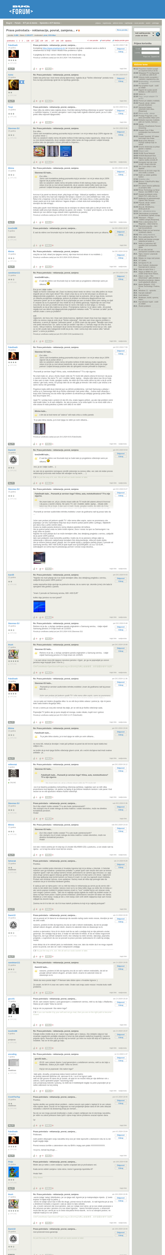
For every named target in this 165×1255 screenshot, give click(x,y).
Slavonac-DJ (14, 128)
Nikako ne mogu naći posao (149, 258)
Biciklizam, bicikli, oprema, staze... (149, 298)
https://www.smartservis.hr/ (54, 48)
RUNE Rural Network (147, 153)
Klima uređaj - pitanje (147, 113)
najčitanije (128, 23)
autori (148, 23)
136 (27, 41)
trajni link (123, 69)
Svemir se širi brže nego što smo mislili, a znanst (149, 172)
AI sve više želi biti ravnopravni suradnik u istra (149, 250)
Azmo (11, 75)
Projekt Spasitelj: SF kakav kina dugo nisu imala (149, 137)
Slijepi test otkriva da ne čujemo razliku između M (148, 159)
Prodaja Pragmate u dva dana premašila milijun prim (149, 117)
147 (52, 41)
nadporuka (123, 162)
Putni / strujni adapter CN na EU (148, 97)
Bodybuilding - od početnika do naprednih (149, 82)
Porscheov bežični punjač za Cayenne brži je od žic (148, 70)
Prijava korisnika (142, 43)
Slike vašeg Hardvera (147, 235)
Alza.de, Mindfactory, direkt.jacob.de (147, 208)
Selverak (12, 861)
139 (41, 41)
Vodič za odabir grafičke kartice (148, 176)
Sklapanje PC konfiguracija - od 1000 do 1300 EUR (149, 74)
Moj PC (11, 69)
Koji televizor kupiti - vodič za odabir (148, 303)
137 (32, 41)
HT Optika (142, 260)
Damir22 (12, 450)
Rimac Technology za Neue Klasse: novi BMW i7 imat (149, 191)
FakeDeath (13, 45)
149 (62, 41)
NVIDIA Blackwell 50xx (147, 156)
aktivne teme (118, 23)
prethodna (11, 41)
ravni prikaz (106, 40)
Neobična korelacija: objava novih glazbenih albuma (149, 281)
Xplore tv (142, 94)
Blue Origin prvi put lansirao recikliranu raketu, (149, 231)
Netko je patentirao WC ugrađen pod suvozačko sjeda (148, 245)
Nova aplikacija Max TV (148, 237)
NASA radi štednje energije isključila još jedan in (149, 240)
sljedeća (68, 41)
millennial (12, 764)
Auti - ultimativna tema (147, 211)
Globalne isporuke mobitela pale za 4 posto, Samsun (149, 121)
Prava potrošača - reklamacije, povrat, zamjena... (55, 45)
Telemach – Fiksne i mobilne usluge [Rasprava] (149, 218)
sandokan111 (14, 273)
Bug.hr (9, 23)
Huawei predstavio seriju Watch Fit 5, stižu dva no (148, 195)
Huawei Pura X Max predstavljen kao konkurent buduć (149, 132)
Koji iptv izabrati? (145, 293)
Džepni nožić (143, 151)
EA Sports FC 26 (145, 263)
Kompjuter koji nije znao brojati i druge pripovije (148, 163)
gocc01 (11, 999)
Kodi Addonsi (144, 295)
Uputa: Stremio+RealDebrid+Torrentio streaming (149, 126)
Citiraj (120, 52)
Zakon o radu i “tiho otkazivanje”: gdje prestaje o (149, 277)
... (24, 41)
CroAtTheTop (14, 1097)
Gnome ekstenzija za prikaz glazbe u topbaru (149, 148)
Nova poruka (122, 30)
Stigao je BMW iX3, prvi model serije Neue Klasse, (149, 273)
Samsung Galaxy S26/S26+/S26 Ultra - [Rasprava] (147, 109)
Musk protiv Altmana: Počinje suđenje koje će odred (148, 142)
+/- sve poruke (92, 40)
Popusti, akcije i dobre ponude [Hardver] (147, 104)
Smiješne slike (144, 179)
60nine (11, 168)
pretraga (155, 23)
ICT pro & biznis (30, 23)
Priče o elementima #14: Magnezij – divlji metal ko (148, 223)
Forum (18, 23)
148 (57, 41)
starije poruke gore (121, 40)
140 (46, 41)
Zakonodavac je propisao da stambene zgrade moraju (149, 214)
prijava (98, 23)
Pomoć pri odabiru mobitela (149, 101)
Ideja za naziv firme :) (147, 269)
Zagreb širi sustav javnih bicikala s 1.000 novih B (148, 91)
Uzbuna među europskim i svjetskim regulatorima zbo (149, 78)
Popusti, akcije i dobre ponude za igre (147, 203)
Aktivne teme (141, 64)
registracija (107, 23)
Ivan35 (11, 575)
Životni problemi (145, 306)
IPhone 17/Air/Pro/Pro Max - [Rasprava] (149, 182)
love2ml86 (13, 228)
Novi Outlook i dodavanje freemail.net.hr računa (148, 266)
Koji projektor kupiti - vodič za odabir (149, 86)
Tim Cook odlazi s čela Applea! (147, 167)
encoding (12, 1054)
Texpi (10, 107)
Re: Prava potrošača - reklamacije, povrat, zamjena (55, 75)
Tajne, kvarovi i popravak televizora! (148, 255)
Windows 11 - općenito (147, 290)
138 (37, 41)
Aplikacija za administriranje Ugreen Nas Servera (149, 199)
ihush (11, 645)
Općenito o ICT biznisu (50, 23)
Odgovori (121, 49)
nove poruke (139, 23)
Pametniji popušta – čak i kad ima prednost (148, 227)
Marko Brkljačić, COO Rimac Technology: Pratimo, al (149, 286)
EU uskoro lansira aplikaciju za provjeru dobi (149, 187)
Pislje (11, 1162)
